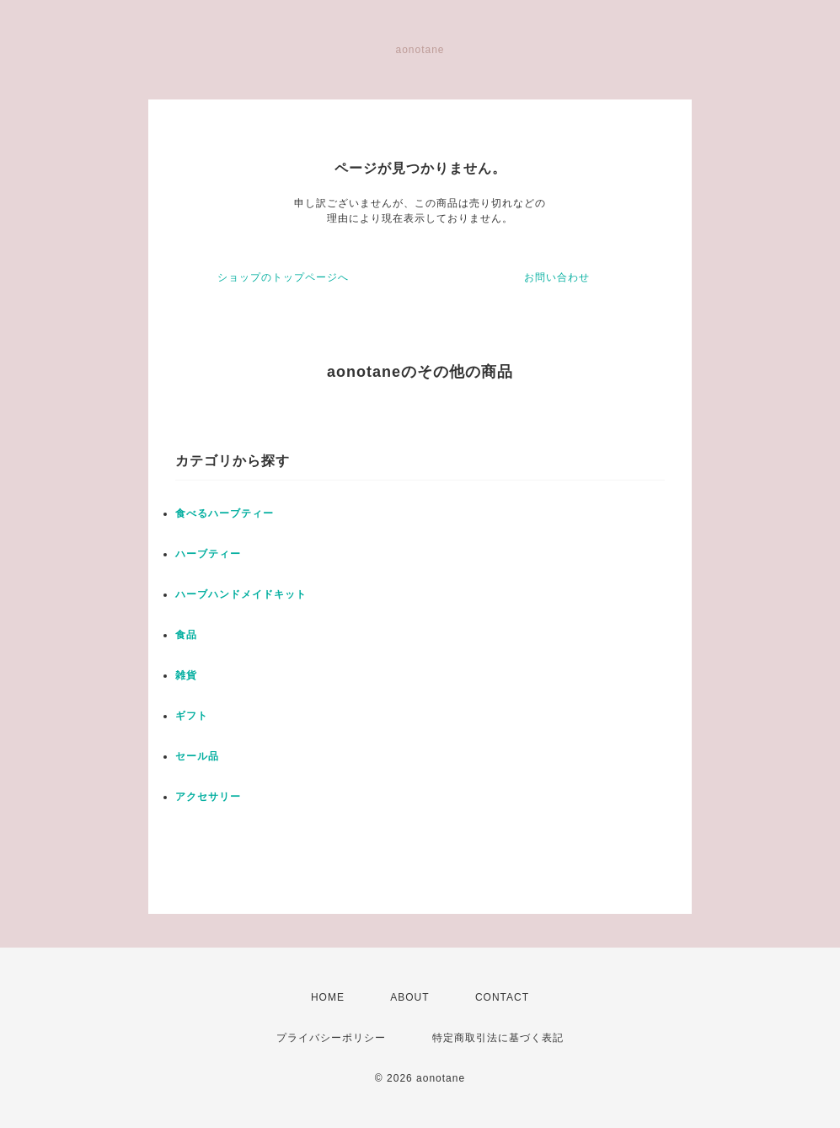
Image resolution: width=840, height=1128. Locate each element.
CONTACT (502, 997)
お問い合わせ (557, 277)
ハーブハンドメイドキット (241, 594)
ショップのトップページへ (283, 277)
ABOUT (409, 997)
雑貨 (186, 675)
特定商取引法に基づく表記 (498, 1038)
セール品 (197, 756)
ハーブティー (208, 554)
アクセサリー (208, 797)
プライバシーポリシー (331, 1038)
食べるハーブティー (224, 513)
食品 (186, 635)
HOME (328, 997)
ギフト (191, 716)
